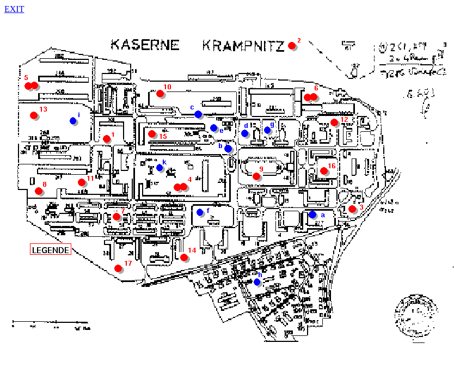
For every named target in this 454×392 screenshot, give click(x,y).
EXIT (14, 9)
